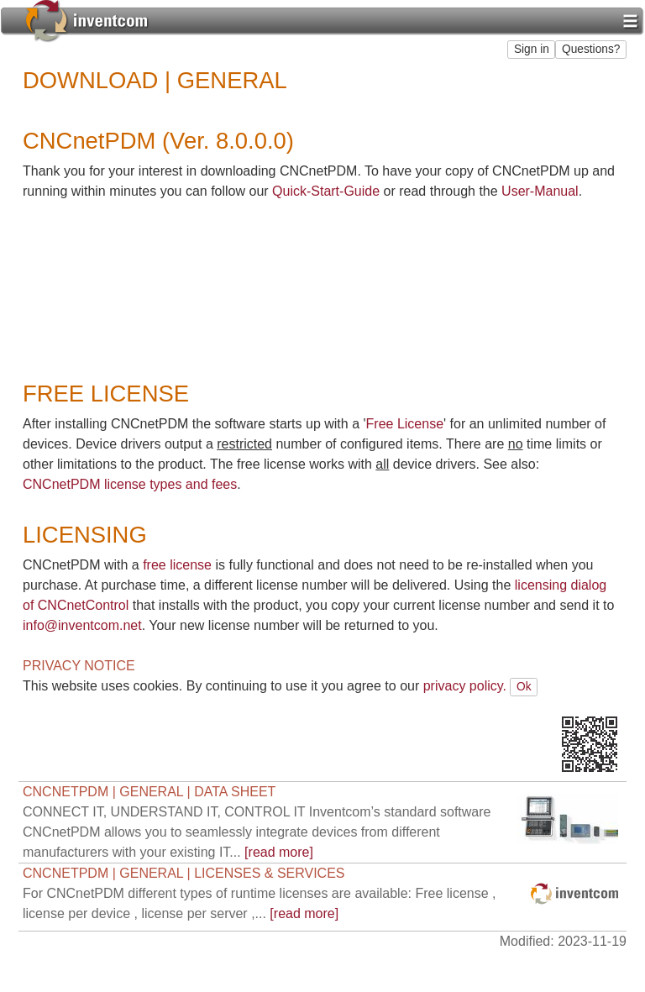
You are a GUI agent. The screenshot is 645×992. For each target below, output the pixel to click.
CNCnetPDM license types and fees (130, 484)
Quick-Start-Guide (326, 191)
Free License (405, 424)
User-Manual (540, 191)
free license (177, 565)
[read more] (256, 832)
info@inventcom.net (82, 625)
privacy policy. (464, 686)
